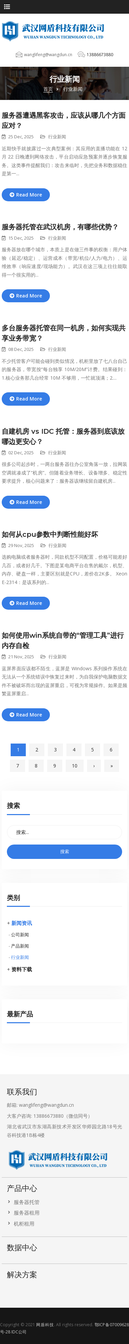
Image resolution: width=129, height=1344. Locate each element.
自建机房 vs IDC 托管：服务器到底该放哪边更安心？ (63, 436)
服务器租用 (27, 1212)
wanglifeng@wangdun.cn (48, 55)
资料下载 (21, 969)
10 (74, 765)
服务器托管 (27, 1202)
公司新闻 (20, 934)
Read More (29, 194)
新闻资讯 (21, 923)
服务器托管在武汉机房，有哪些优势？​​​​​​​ (60, 227)
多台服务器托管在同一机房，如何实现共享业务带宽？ (64, 333)
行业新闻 (20, 957)
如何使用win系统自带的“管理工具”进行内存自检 (63, 640)
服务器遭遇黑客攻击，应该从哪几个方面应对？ (64, 120)
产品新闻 (20, 946)
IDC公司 (18, 1332)
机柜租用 (24, 1223)
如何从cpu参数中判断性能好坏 (50, 534)
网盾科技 (45, 1325)
